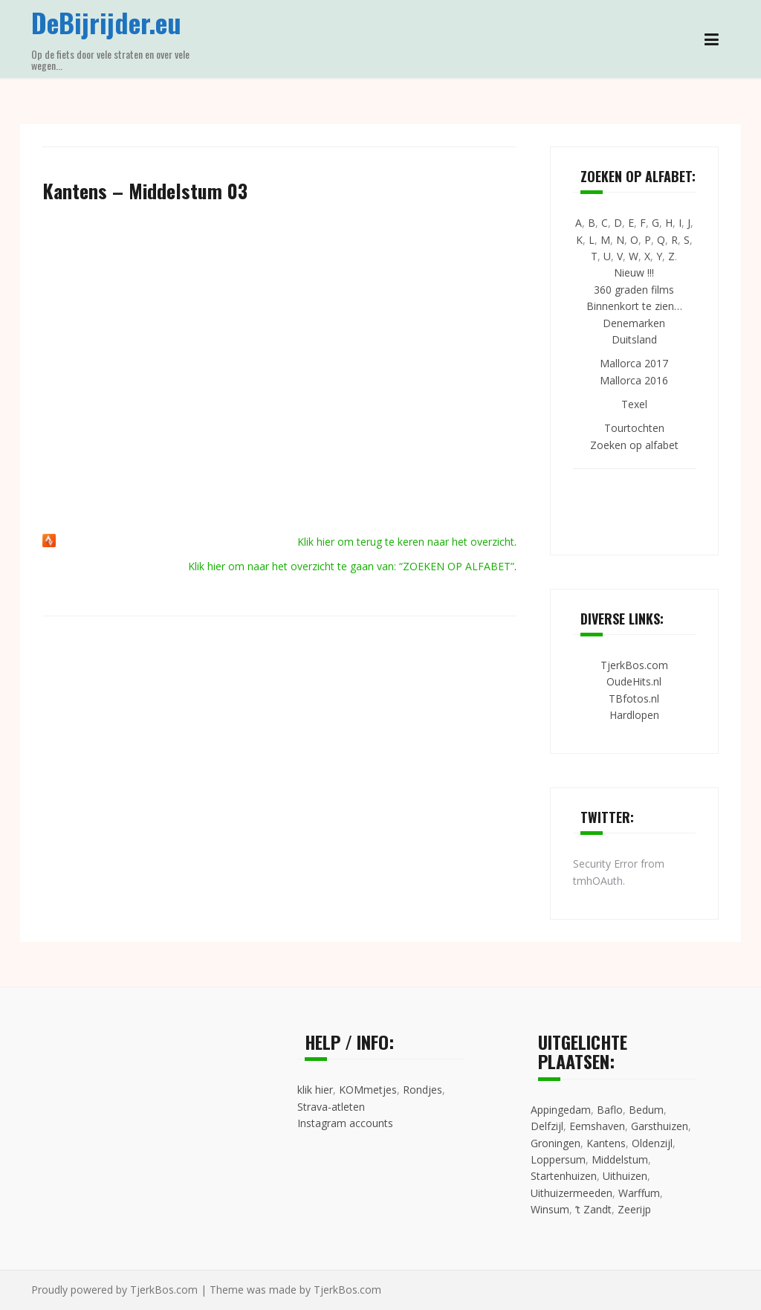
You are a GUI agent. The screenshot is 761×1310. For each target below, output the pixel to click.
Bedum (646, 1110)
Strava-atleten (331, 1107)
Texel (634, 404)
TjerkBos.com (634, 665)
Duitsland (634, 339)
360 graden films (634, 290)
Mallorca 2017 (634, 363)
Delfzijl (547, 1126)
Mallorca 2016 (634, 380)
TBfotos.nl (634, 698)
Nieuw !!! (634, 272)
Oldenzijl (652, 1143)
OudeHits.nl (633, 681)
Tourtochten (634, 428)
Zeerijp (634, 1209)
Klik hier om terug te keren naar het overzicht (405, 542)
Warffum (639, 1193)
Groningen (555, 1143)
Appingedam (561, 1110)
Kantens (606, 1143)
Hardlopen (634, 715)
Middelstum (620, 1159)
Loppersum (558, 1159)
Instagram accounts (345, 1123)
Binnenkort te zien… (634, 306)
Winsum (550, 1209)
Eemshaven (597, 1126)
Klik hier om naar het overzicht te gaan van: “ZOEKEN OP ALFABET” (351, 566)
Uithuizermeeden (571, 1193)
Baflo (610, 1110)
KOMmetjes (368, 1089)
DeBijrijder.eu (106, 22)
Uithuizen (625, 1176)
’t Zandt (593, 1209)
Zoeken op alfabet (634, 445)
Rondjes (422, 1089)
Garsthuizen (659, 1126)
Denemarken (634, 323)
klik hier (315, 1089)
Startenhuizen (564, 1176)
